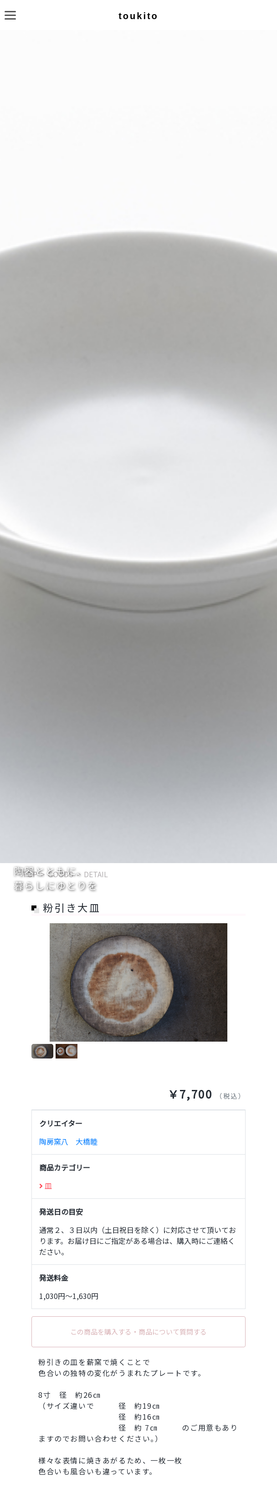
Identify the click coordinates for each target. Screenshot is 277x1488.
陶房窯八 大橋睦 (68, 1141)
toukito (138, 16)
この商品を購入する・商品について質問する (138, 1331)
